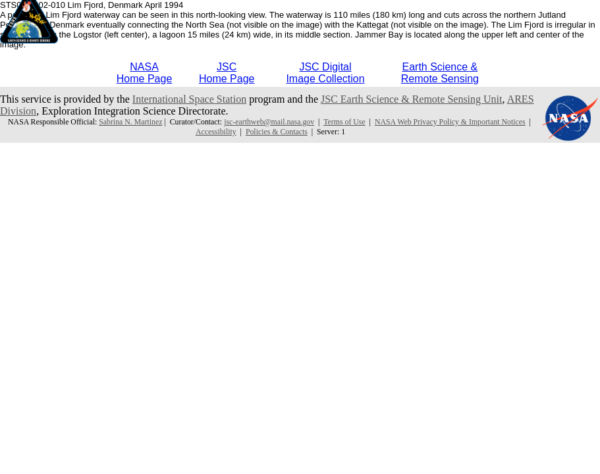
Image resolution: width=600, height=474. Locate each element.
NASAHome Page (145, 72)
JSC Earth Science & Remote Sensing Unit (412, 99)
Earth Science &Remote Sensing (440, 72)
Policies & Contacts (277, 131)
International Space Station (189, 99)
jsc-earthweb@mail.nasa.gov (269, 121)
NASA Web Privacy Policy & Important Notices (450, 121)
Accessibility (216, 131)
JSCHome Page (227, 72)
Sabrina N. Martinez (130, 121)
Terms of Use (344, 121)
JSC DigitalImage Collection (325, 72)
